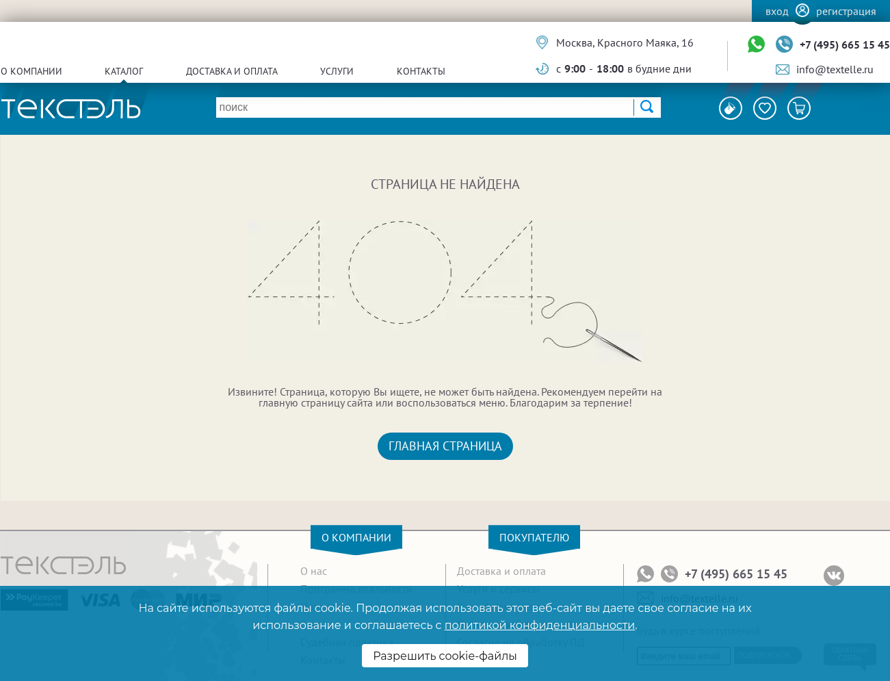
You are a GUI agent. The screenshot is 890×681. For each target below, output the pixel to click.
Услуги (337, 71)
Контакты (421, 71)
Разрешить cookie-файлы (445, 656)
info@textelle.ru (835, 69)
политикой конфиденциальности (540, 625)
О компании (31, 71)
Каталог (124, 71)
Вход (777, 10)
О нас (313, 571)
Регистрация (846, 10)
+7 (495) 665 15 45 (845, 44)
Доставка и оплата (232, 71)
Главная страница (445, 446)
